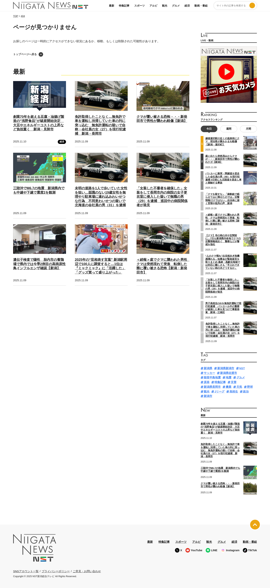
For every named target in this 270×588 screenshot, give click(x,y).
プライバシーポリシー (56, 571)
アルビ (153, 5)
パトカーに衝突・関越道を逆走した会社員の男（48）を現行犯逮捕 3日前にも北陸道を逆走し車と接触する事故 (223, 178)
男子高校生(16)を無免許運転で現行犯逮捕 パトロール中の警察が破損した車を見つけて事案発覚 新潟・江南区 (223, 308)
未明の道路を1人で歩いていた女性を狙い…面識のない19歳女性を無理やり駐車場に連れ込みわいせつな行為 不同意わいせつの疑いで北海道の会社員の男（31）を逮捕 (101, 196)
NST (242, 368)
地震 (228, 377)
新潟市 (208, 396)
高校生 (234, 391)
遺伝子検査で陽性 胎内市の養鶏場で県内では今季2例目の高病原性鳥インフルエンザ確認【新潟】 (39, 264)
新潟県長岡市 (212, 386)
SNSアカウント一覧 (26, 571)
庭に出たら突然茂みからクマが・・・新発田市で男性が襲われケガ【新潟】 (222, 158)
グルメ (176, 5)
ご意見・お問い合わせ (87, 571)
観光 (164, 5)
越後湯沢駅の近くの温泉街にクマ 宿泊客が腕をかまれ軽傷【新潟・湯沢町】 (222, 141)
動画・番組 (201, 5)
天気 (239, 386)
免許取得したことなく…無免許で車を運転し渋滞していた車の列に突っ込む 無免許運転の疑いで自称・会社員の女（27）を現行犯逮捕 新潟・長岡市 (100, 125)
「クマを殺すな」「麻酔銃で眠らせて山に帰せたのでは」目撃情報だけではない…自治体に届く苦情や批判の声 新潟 (222, 198)
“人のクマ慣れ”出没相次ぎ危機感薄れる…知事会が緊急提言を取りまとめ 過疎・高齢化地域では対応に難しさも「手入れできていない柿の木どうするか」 (222, 261)
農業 (228, 386)
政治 (246, 391)
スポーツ (139, 5)
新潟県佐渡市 (228, 372)
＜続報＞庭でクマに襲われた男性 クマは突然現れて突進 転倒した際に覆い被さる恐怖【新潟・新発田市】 (163, 266)
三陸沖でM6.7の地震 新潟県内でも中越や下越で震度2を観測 (220, 469)
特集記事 (124, 5)
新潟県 (208, 368)
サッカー (209, 372)
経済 (187, 5)
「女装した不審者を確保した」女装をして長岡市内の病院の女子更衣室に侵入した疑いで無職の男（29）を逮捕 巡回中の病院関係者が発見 (162, 196)
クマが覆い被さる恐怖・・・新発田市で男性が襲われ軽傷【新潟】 (161, 119)
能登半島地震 (212, 377)
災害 (233, 382)
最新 (111, 5)
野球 (250, 386)
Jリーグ (219, 391)
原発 (206, 382)
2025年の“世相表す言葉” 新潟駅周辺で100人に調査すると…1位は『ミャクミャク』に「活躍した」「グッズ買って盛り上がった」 (101, 266)
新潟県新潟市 (225, 368)
